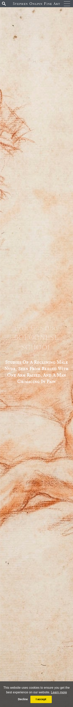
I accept (41, 699)
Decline (23, 699)
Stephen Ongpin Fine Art (36, 3)
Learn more (59, 692)
